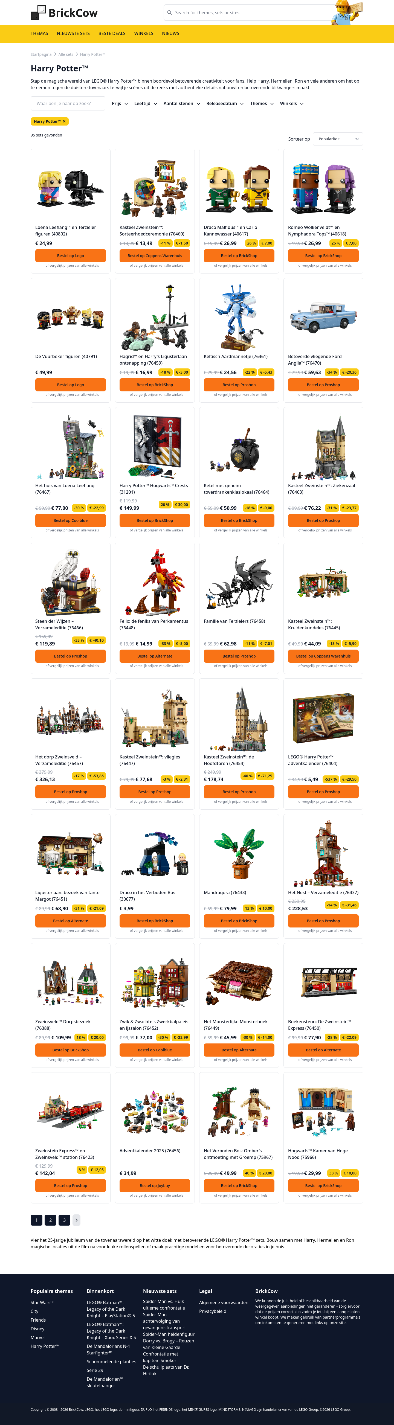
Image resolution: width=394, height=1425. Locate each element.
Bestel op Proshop (239, 384)
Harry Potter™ (92, 54)
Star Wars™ (42, 1302)
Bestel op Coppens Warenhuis (155, 255)
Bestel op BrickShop (239, 255)
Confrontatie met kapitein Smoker (160, 1357)
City (34, 1311)
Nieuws (170, 33)
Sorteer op (299, 139)
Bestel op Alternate (154, 656)
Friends (38, 1320)
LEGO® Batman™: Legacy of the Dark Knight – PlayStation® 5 (111, 1309)
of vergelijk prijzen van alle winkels (72, 265)
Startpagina (41, 54)
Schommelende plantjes (111, 1362)
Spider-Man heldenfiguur (169, 1334)
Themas (39, 33)
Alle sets (66, 54)
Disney (37, 1329)
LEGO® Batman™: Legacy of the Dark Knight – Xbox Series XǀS (111, 1330)
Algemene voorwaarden (223, 1302)
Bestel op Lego (70, 255)
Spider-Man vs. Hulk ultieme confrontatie (164, 1304)
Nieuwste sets (73, 33)
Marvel (38, 1337)
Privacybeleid (212, 1311)
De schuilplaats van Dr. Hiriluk (166, 1370)
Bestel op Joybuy (155, 1185)
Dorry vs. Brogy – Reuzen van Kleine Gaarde (168, 1344)
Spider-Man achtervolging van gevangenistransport (164, 1321)
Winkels (143, 33)
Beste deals (112, 33)
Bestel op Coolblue (71, 520)
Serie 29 (95, 1370)
